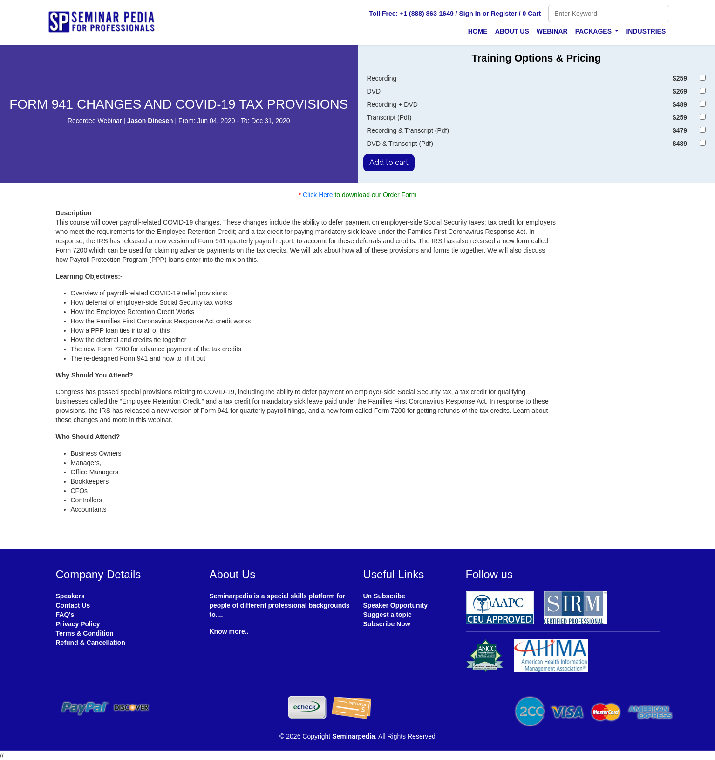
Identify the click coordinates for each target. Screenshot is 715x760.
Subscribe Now (386, 624)
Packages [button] (594, 31)
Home (478, 31)
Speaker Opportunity (395, 605)
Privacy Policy (78, 624)
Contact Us (73, 605)
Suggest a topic (387, 614)
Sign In (470, 13)
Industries (646, 31)
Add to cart (389, 162)
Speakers (70, 596)
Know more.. (229, 631)
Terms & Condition (85, 633)
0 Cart (532, 13)
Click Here (318, 195)
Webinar (552, 31)
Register (504, 13)
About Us (512, 31)
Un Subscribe (384, 596)
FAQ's (65, 614)
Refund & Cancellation (90, 642)
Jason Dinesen (151, 120)
